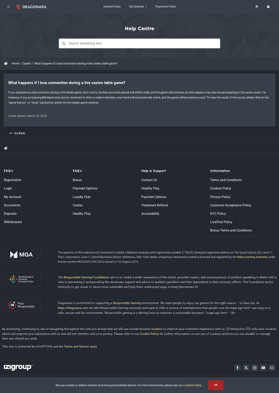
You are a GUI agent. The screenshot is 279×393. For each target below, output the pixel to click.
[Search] (64, 43)
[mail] (272, 367)
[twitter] (246, 367)
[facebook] (237, 367)
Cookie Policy (149, 334)
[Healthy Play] (256, 6)
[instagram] (254, 367)
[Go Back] (17, 133)
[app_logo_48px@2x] (31, 5)
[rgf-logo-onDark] (21, 273)
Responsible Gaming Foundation (86, 277)
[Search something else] (139, 43)
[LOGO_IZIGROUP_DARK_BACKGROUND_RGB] (18, 366)
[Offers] (268, 6)
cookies (156, 329)
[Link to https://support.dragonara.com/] (6, 63)
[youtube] (263, 367)
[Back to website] (8, 6)
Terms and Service (76, 346)
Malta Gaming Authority (252, 257)
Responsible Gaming (127, 303)
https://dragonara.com (73, 308)
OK (216, 384)
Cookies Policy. (192, 385)
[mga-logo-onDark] (21, 249)
